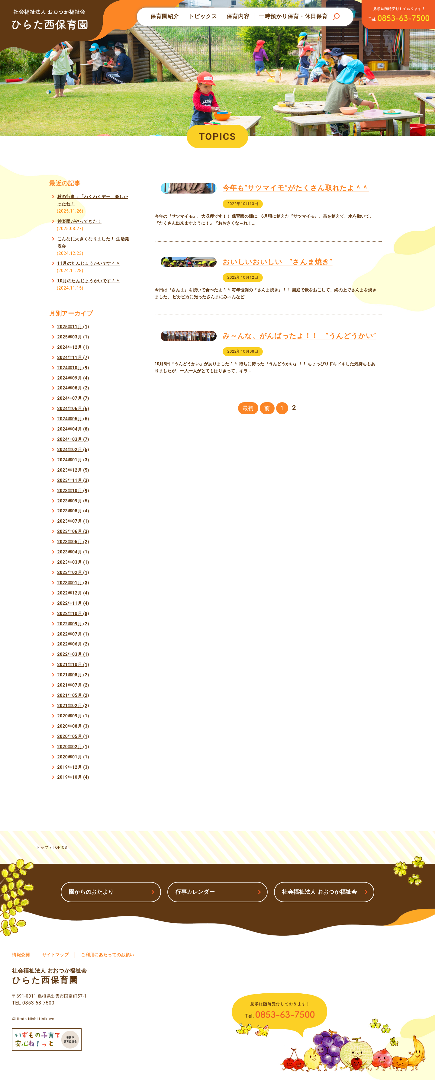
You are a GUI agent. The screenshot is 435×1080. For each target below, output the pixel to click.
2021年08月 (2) (73, 674)
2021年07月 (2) (73, 685)
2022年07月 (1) (73, 634)
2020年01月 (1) (73, 757)
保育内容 (238, 16)
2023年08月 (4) (73, 510)
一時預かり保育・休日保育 (293, 16)
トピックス (202, 16)
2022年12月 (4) (73, 593)
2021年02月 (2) (73, 705)
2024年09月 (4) (73, 378)
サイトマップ (55, 954)
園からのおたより (91, 892)
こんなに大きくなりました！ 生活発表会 (93, 242)
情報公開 (21, 954)
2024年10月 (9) (73, 367)
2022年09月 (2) (73, 623)
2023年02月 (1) (73, 572)
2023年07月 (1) (73, 521)
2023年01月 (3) (73, 582)
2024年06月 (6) (73, 408)
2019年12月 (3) (73, 767)
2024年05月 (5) (73, 418)
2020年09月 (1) (73, 715)
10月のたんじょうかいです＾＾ (88, 280)
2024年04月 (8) (73, 429)
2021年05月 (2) (73, 695)
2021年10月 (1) (73, 664)
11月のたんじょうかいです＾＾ (88, 263)
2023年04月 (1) (73, 552)
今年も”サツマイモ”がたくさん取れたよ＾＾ (296, 188)
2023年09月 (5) (73, 500)
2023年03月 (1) (73, 562)
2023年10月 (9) (73, 490)
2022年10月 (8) (73, 613)
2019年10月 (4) (73, 777)
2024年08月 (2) (73, 388)
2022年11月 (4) (73, 603)
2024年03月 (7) (73, 439)
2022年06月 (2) (73, 644)
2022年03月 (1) (73, 654)
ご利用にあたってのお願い (107, 954)
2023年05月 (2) (73, 541)
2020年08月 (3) (73, 726)
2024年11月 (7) (73, 357)
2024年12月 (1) (73, 347)
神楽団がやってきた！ (79, 221)
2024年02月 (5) (73, 449)
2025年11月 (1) (73, 326)
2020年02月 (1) (73, 746)
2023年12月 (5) (73, 470)
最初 (248, 449)
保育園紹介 (164, 16)
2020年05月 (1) (73, 736)
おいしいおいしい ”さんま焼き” (277, 275)
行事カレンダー (195, 892)
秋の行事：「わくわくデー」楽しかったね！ (92, 200)
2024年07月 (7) (73, 398)
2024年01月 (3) (73, 459)
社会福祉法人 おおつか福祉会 (319, 892)
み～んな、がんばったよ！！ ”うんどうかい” (299, 363)
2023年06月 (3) (73, 531)
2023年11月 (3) (73, 480)
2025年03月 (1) (73, 337)
